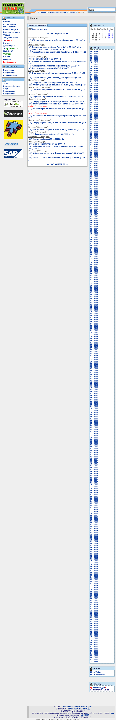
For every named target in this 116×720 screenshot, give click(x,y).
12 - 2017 (94, 210)
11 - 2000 (94, 638)
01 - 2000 (94, 659)
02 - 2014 (94, 303)
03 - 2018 (94, 206)
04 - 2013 (94, 324)
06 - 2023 (94, 102)
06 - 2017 (94, 220)
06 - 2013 (94, 320)
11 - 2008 (94, 436)
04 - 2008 (94, 450)
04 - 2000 (94, 653)
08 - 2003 (94, 569)
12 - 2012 (94, 332)
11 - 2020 (94, 149)
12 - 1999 (94, 661)
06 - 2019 (94, 180)
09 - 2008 (94, 440)
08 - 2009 (94, 417)
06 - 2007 (94, 472)
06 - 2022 (94, 119)
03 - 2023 (94, 107)
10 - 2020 (94, 151)
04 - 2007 (94, 476)
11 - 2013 (94, 309)
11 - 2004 (94, 537)
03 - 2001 (94, 630)
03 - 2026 (94, 56)
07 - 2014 (94, 292)
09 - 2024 (94, 85)
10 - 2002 (94, 590)
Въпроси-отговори (11, 32)
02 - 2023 (94, 109)
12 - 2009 (94, 408)
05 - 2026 (94, 52)
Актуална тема (9, 24)
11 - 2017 (94, 212)
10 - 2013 (94, 311)
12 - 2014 (94, 282)
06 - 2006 (94, 497)
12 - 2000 (94, 636)
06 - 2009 (94, 421)
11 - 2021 (94, 134)
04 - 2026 (94, 54)
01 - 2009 (94, 431)
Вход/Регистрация (57, 12)
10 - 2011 (94, 362)
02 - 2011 (94, 379)
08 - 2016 (94, 242)
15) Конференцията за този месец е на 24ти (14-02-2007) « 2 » (56, 101)
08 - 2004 (94, 543)
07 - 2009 (94, 419)
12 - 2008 (94, 434)
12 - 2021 (94, 132)
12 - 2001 (94, 611)
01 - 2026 (94, 60)
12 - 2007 (94, 459)
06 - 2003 (94, 573)
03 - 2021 (94, 140)
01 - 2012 (94, 355)
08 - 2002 (94, 594)
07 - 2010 (94, 393)
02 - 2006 (94, 505)
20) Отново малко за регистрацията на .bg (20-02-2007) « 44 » (56, 129)
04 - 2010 (94, 400)
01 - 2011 (94, 381)
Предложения (9, 73)
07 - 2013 (94, 318)
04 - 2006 (94, 501)
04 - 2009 (94, 425)
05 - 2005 (94, 524)
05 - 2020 (94, 159)
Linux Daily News (97, 674)
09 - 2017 (94, 216)
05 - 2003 (94, 575)
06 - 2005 (94, 522)
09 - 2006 (94, 491)
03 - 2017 (94, 227)
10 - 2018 (94, 193)
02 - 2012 (94, 353)
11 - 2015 (94, 261)
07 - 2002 (94, 596)
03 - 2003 (94, 579)
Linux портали (9, 27)
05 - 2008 (94, 448)
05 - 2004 (94, 550)
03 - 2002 (94, 604)
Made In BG (8, 51)
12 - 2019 (94, 170)
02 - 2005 (94, 531)
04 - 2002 (94, 602)
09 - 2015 (94, 265)
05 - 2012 (94, 347)
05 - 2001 (94, 626)
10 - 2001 (94, 615)
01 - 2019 (94, 189)
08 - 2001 (94, 619)
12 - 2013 (94, 307)
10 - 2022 (94, 115)
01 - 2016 (94, 256)
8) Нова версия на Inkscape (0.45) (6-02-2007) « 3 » (51, 68)
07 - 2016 (94, 244)
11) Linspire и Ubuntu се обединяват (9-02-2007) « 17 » (53, 82)
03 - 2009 (94, 427)
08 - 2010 (94, 391)
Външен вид (8, 70)
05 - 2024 (94, 88)
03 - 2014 (94, 301)
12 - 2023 (94, 94)
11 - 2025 (94, 64)
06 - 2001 (94, 623)
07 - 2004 (94, 545)
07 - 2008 (94, 444)
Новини (6, 21)
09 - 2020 (94, 153)
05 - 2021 (94, 138)
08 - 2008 (94, 442)
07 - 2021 (94, 136)
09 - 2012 (94, 339)
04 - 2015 (94, 273)
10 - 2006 (94, 488)
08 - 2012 (94, 341)
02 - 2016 (94, 254)
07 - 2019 (94, 178)
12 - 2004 (94, 535)
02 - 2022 (94, 128)
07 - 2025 (94, 73)
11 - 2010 (94, 385)
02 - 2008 (94, 455)
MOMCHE (85, 715)
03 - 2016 (94, 252)
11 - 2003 (94, 562)
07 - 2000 (94, 647)
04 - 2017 (94, 225)
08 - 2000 (94, 645)
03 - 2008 (94, 453)
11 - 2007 (94, 461)
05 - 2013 (94, 322)
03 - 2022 (94, 125)
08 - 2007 (94, 467)
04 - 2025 (94, 77)
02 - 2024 (94, 90)
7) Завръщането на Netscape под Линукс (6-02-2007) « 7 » (54, 66)
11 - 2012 (94, 334)
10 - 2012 (94, 337)
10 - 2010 (94, 387)
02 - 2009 (94, 429)
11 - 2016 (94, 235)
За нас (6, 83)
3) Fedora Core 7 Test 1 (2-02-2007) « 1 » (46, 50)
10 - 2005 (94, 514)
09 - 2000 (94, 642)
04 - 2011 (94, 374)
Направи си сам (10, 75)
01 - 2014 (94, 305)
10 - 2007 (94, 463)
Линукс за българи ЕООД (78, 709)
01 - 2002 (94, 609)
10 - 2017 (94, 214)
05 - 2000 (94, 651)
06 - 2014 (94, 294)
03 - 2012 (94, 351)
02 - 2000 (94, 657)
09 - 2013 (94, 313)
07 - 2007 (94, 469)
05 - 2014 (94, 296)
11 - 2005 (94, 512)
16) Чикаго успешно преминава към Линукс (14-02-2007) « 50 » (57, 104)
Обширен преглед (37, 29)
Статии (6, 43)
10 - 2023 (94, 98)
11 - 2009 (94, 410)
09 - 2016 (94, 239)
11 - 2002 (94, 588)
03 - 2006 (94, 503)
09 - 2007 (94, 465)
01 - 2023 (94, 111)
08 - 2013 (94, 315)
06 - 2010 (94, 396)
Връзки (6, 57)
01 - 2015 (94, 280)
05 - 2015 (94, 271)
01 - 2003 (94, 583)
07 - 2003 (94, 571)
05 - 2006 (94, 499)
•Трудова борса (10, 38)
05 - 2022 (94, 121)
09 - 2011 (94, 364)
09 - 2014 (94, 288)
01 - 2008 (94, 457)
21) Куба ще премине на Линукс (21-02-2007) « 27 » (51, 134)
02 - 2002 (94, 607)
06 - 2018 (94, 201)
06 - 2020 (94, 157)
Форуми (6, 35)
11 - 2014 (94, 284)
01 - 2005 (94, 533)
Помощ (72, 12)
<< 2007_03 (52, 33)
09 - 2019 (94, 176)
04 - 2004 (94, 552)
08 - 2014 (94, 290)
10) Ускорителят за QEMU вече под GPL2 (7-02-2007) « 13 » (55, 78)
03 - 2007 (94, 478)
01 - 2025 (94, 81)
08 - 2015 (94, 267)
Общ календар (98, 688)
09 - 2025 (94, 69)
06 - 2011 (94, 370)
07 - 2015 (94, 269)
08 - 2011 (94, 366)
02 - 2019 (94, 187)
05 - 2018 (94, 204)
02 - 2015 (94, 277)
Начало (43, 12)
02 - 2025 (94, 79)
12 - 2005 (94, 510)
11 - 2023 (94, 96)
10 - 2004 (94, 539)
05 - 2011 (94, 372)
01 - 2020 (94, 168)
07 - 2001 (94, 621)
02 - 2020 (94, 166)
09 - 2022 (94, 117)
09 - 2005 (94, 516)
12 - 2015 (94, 258)
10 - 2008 (94, 438)
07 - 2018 (94, 199)
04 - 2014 (94, 299)
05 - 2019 (94, 182)
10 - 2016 (94, 237)
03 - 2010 (94, 402)
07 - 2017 (94, 218)
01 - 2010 (94, 406)
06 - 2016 (94, 246)
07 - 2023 (94, 100)
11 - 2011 (94, 360)
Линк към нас (9, 91)
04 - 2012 (94, 349)
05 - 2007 (94, 474)
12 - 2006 (94, 484)
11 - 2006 (94, 486)
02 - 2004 (94, 556)
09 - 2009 (94, 415)
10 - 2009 (94, 412)
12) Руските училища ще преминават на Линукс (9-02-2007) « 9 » (57, 85)
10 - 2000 (94, 640)
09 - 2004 (94, 541)
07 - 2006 (94, 495)
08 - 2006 (94, 493)
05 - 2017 (94, 223)
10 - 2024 (94, 83)
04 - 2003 (94, 577)
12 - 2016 (94, 233)
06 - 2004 (94, 548)
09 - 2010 (94, 389)
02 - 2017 (94, 229)
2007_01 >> (63, 33)
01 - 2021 (94, 144)
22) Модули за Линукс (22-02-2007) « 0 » (46, 139)
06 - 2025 (94, 75)
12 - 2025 (94, 62)
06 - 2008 (94, 446)
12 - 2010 (94, 383)
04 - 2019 (94, 185)
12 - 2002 (94, 586)
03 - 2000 (94, 655)
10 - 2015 (94, 263)
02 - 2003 (94, 581)
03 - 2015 (94, 275)
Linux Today (95, 672)
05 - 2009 (94, 423)
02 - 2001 (94, 632)
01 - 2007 (94, 482)
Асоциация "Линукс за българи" (77, 707)
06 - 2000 (94, 649)
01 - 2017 (94, 231)
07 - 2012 (94, 343)
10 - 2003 (94, 564)
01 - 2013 (94, 330)
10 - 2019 (94, 174)
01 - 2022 (94, 130)
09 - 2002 (94, 592)
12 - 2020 (94, 147)
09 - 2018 (94, 195)
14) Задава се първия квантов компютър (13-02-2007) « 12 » (56, 97)
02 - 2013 (94, 328)
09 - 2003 (94, 567)
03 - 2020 (94, 163)
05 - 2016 (94, 248)
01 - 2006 (94, 507)
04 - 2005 (94, 526)
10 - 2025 (94, 66)
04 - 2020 (94, 161)
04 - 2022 (94, 123)
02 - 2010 (94, 404)
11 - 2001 (94, 613)
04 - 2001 (94, 628)
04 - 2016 (94, 250)
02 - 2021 (94, 142)
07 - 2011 (94, 368)
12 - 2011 (94, 358)
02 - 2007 (94, 480)
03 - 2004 (94, 554)
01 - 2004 (94, 558)
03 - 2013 (94, 326)
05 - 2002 (94, 600)
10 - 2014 (94, 286)
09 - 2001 (94, 617)
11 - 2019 (94, 172)
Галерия (7, 59)
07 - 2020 (94, 155)
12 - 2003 (94, 560)
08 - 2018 (94, 197)
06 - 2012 (94, 345)
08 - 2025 (94, 71)
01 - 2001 (94, 634)
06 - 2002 (94, 598)
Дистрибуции (9, 46)
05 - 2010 (94, 398)
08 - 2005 (94, 518)
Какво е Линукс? (10, 29)
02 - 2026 (94, 58)
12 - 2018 (94, 191)
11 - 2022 (94, 113)
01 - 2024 (94, 92)
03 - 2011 (94, 377)
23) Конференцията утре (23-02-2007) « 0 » (48, 144)
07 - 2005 (94, 520)
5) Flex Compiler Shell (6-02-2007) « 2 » (46, 59)
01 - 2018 (94, 208)
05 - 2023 (94, 104)
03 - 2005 (94, 529)
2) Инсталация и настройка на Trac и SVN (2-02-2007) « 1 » (55, 47)
